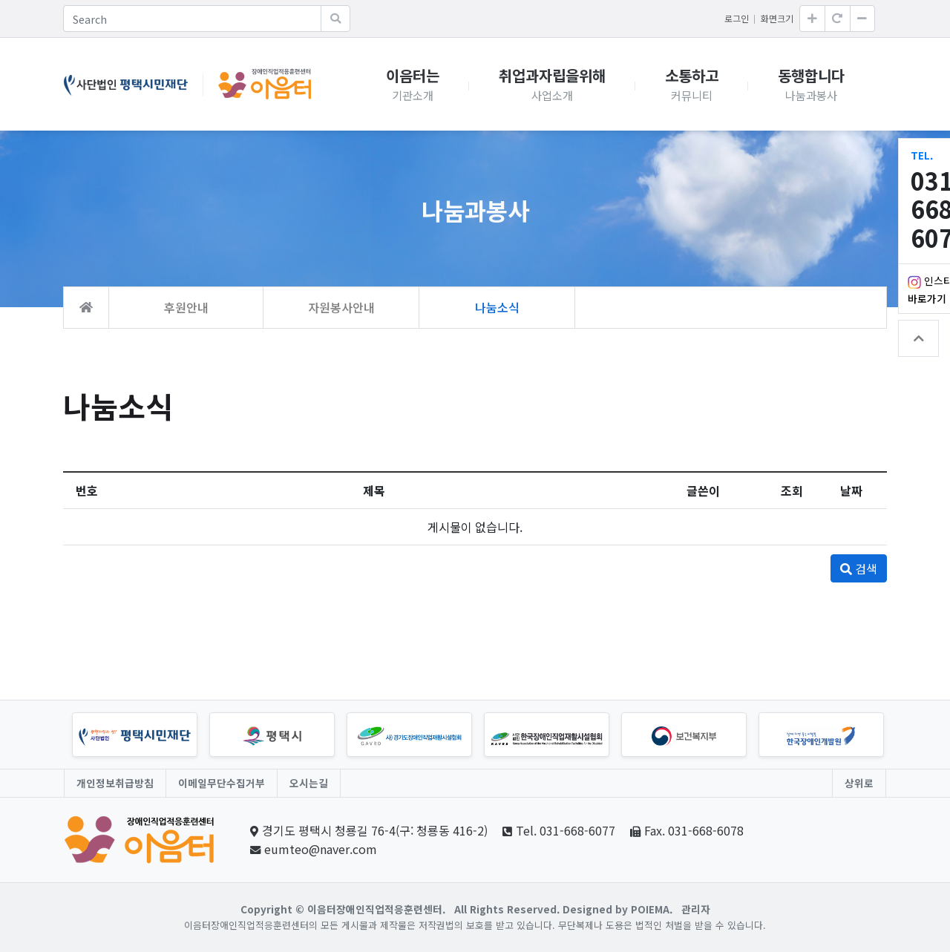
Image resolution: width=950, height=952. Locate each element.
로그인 (736, 18)
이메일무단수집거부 (221, 782)
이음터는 (412, 84)
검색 (858, 568)
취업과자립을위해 (552, 84)
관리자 (695, 909)
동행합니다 (811, 84)
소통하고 (691, 84)
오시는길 (308, 782)
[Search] (192, 18)
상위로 (859, 782)
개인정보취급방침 (115, 782)
